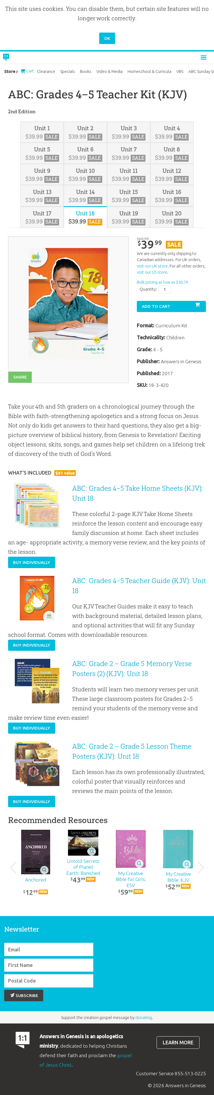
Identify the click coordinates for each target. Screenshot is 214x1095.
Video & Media (109, 71)
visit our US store (152, 272)
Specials (67, 71)
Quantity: (148, 289)
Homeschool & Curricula (149, 71)
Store (9, 71)
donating (143, 1017)
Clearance (46, 71)
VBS (179, 71)
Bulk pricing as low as (162, 282)
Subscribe (24, 995)
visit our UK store (152, 266)
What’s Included (42, 472)
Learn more (178, 1042)
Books (85, 71)
